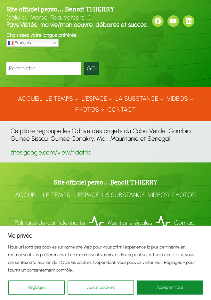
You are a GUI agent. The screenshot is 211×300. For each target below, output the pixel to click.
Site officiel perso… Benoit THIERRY (60, 9)
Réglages (36, 287)
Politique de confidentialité (50, 222)
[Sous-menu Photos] (102, 110)
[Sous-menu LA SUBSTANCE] (162, 99)
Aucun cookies (101, 287)
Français (19, 42)
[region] (105, 263)
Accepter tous (169, 287)
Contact (185, 222)
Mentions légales (130, 222)
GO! (92, 68)
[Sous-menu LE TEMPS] (76, 99)
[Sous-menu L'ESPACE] (110, 99)
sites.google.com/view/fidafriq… (52, 152)
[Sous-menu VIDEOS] (191, 99)
